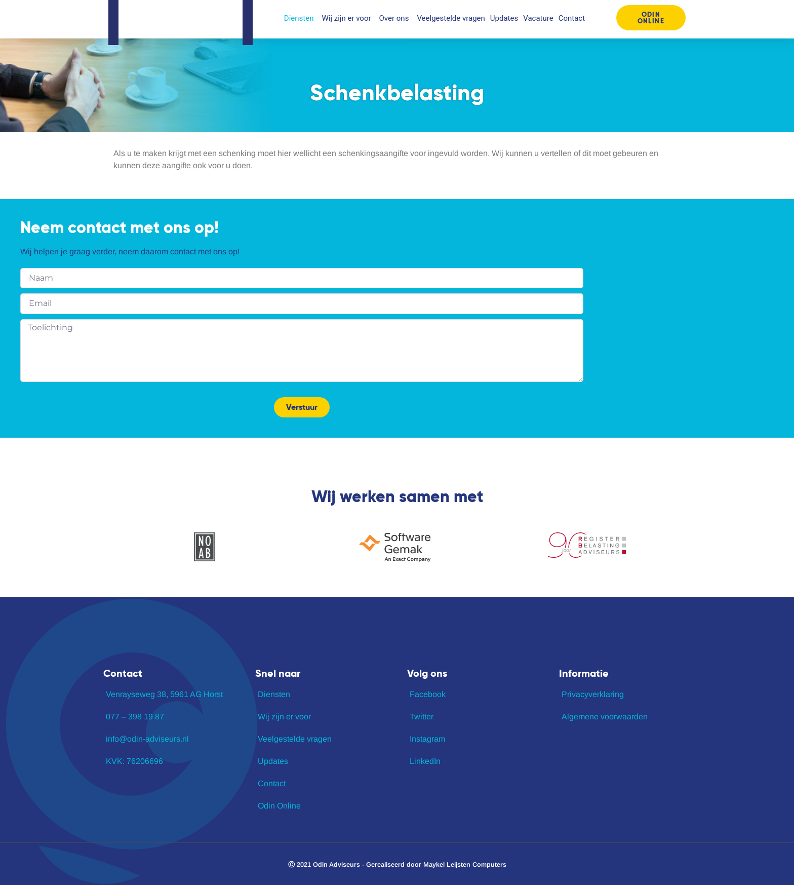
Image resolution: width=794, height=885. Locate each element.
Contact (572, 18)
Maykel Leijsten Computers (464, 864)
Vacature (538, 18)
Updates (504, 18)
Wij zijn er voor (348, 18)
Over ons (395, 18)
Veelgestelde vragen (451, 18)
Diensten (300, 18)
